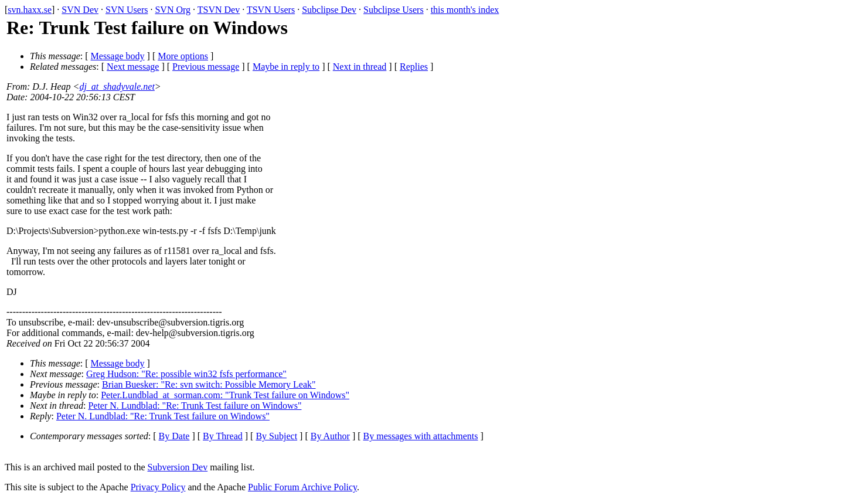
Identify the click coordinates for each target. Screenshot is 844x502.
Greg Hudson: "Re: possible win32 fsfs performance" (186, 374)
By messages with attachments (420, 436)
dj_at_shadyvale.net (116, 86)
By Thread (223, 436)
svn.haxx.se (30, 10)
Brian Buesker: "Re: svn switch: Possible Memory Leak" (209, 384)
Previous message (205, 67)
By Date (174, 436)
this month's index (465, 10)
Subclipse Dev (329, 10)
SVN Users (127, 10)
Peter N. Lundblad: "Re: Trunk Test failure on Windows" (194, 406)
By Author (330, 436)
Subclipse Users (393, 10)
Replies (414, 67)
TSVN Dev (219, 10)
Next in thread (360, 67)
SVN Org (172, 10)
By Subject (276, 436)
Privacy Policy (158, 487)
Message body (118, 56)
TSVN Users (271, 10)
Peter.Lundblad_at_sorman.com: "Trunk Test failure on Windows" (225, 395)
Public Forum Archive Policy (302, 487)
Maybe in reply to (286, 67)
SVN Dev (80, 10)
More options (183, 56)
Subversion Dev (178, 467)
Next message (133, 67)
